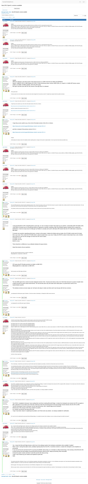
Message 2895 (12, 21)
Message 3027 (12, 278)
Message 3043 (12, 423)
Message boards (5, 476)
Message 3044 (12, 441)
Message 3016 (12, 260)
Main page (38, 479)
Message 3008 (32, 202)
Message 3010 (12, 202)
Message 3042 (12, 399)
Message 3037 (12, 300)
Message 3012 (12, 219)
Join (80, 1)
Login (84, 1)
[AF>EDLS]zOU (5, 219)
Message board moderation (5, 13)
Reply (23, 32)
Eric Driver (6, 76)
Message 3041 (12, 381)
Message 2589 (32, 219)
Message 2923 (12, 76)
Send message (5, 30)
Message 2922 (12, 58)
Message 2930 (33, 165)
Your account (43, 479)
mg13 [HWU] (5, 21)
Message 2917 (12, 39)
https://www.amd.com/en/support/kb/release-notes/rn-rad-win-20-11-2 (23, 106)
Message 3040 (12, 361)
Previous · (3, 17)
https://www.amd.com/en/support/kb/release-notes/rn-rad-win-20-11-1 (23, 110)
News (10, 476)
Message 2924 (12, 101)
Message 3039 (12, 317)
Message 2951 (12, 165)
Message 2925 (12, 119)
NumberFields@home (8, 2)
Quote (25, 32)
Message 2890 (33, 21)
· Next (14, 17)
